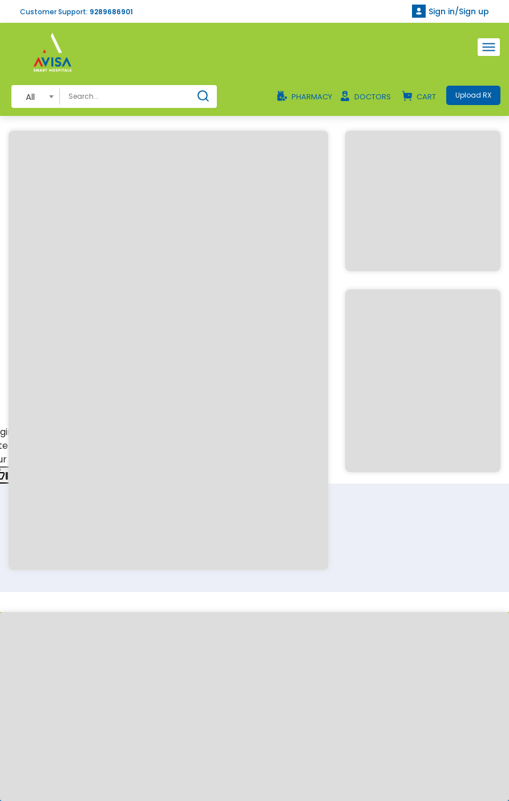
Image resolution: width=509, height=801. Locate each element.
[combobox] (35, 96)
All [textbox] (30, 97)
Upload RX (473, 95)
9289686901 (111, 12)
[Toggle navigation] (489, 47)
